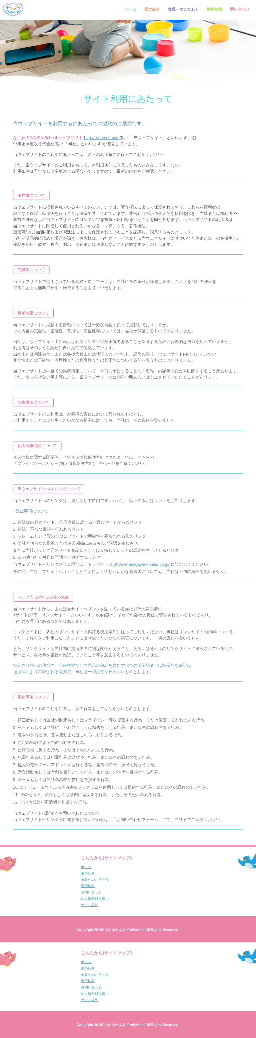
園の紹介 (152, 9)
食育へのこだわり (183, 9)
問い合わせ (239, 9)
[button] (31, 195)
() (142, 564)
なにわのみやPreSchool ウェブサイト (66, 137)
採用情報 (214, 9)
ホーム (130, 9)
